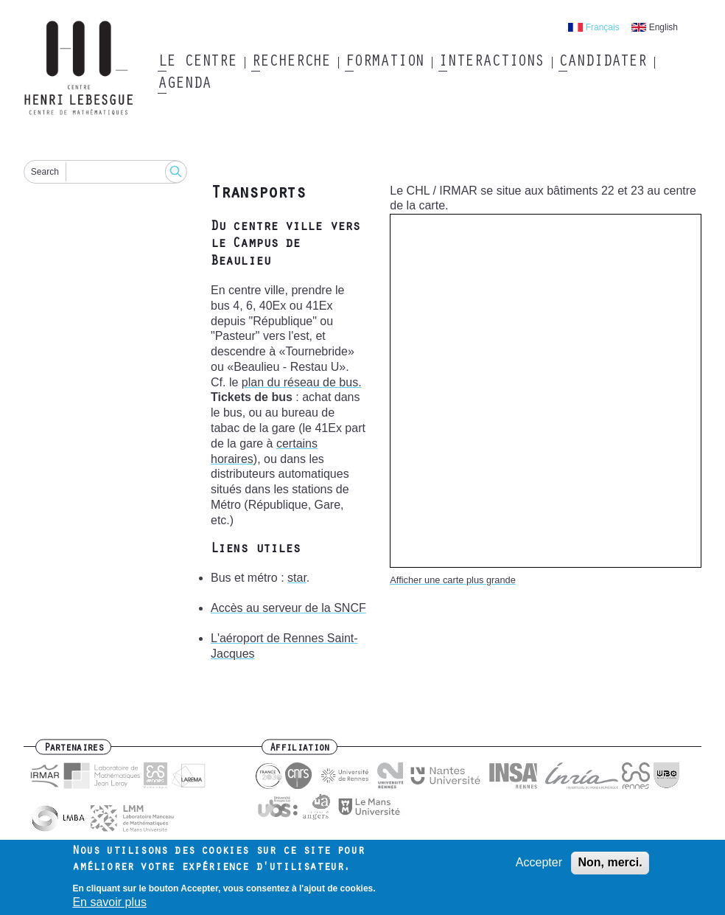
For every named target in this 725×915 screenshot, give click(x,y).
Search (45, 172)
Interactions (491, 63)
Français (603, 27)
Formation (384, 63)
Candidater (602, 63)
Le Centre (197, 63)
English (663, 27)
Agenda (184, 85)
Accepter (539, 866)
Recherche (290, 63)
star (297, 577)
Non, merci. (610, 866)
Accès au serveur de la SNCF (288, 608)
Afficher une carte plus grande (453, 579)
